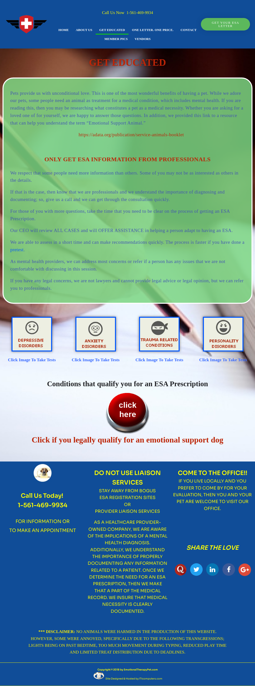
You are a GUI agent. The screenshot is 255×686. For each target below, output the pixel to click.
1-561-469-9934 (140, 12)
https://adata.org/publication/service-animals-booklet (131, 134)
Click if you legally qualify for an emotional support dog (127, 439)
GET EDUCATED (112, 30)
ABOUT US (84, 30)
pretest (17, 249)
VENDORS (143, 39)
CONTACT (189, 30)
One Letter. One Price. (153, 30)
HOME (63, 30)
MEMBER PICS (116, 39)
